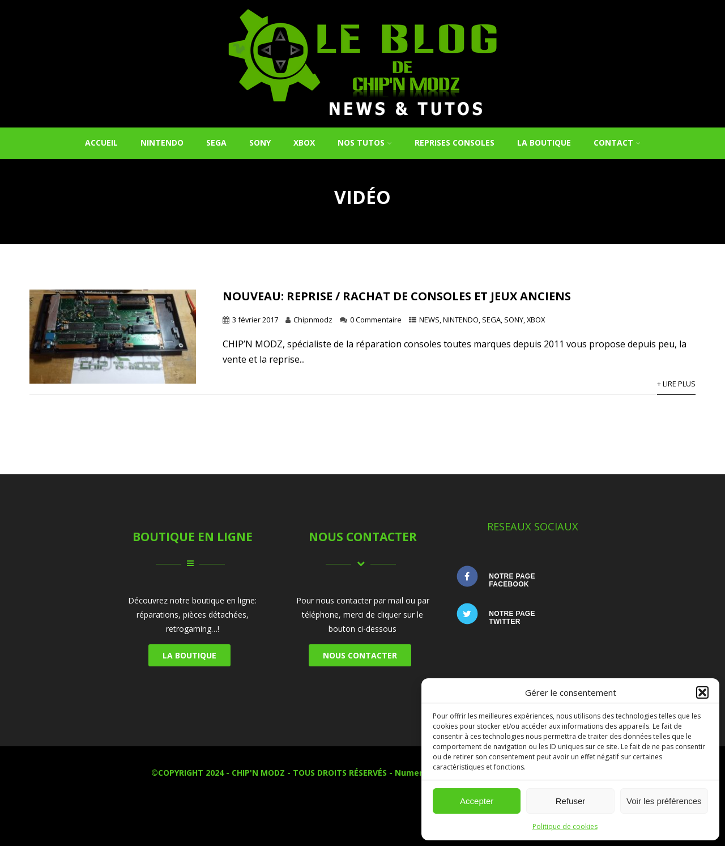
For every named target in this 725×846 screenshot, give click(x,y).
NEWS (429, 319)
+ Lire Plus (676, 384)
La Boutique (544, 142)
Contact (617, 142)
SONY (260, 142)
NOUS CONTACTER (360, 655)
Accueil (101, 142)
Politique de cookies (565, 826)
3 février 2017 (255, 319)
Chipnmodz (312, 319)
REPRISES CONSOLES (454, 142)
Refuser (571, 801)
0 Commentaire (376, 319)
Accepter (476, 801)
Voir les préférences (664, 801)
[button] (702, 692)
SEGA (216, 142)
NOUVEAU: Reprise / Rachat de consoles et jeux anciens (397, 296)
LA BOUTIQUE (189, 655)
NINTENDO (162, 142)
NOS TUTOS (365, 142)
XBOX (304, 142)
